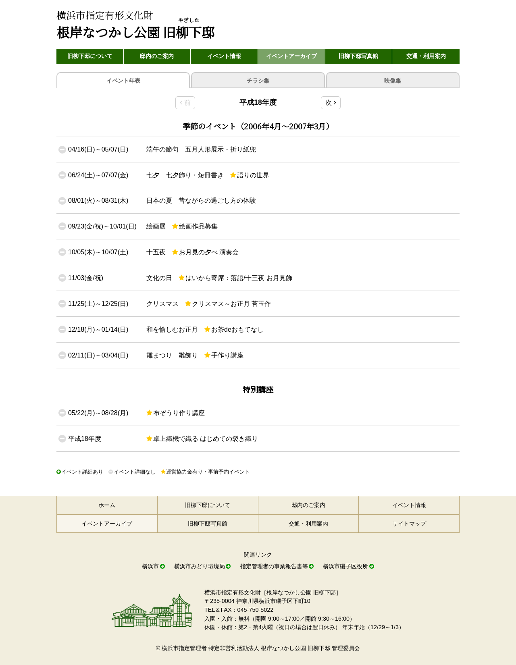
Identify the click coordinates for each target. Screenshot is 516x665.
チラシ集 (258, 80)
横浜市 (150, 566)
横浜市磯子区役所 (345, 566)
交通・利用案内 (426, 56)
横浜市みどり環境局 (199, 566)
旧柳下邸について (89, 56)
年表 (123, 81)
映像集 (392, 80)
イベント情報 (224, 56)
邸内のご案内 (157, 56)
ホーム (106, 505)
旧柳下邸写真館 (358, 56)
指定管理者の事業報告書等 (274, 566)
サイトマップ (409, 523)
